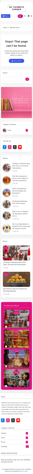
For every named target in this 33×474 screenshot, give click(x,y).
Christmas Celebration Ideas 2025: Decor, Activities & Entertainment (21, 166)
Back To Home (16, 61)
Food (6, 248)
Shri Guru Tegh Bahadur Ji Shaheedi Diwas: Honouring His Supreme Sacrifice (21, 226)
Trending (17, 313)
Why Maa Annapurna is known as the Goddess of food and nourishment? (20, 178)
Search (5, 73)
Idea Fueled (24, 471)
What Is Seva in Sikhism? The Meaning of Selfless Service (20, 214)
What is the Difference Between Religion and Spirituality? (19, 191)
